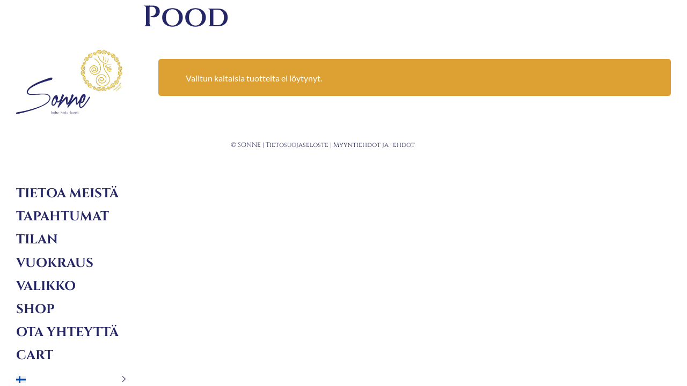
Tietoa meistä (67, 193)
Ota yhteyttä (67, 332)
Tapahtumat (62, 216)
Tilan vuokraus (54, 251)
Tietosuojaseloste (297, 144)
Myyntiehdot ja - (363, 144)
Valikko (46, 286)
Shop (35, 309)
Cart (34, 355)
